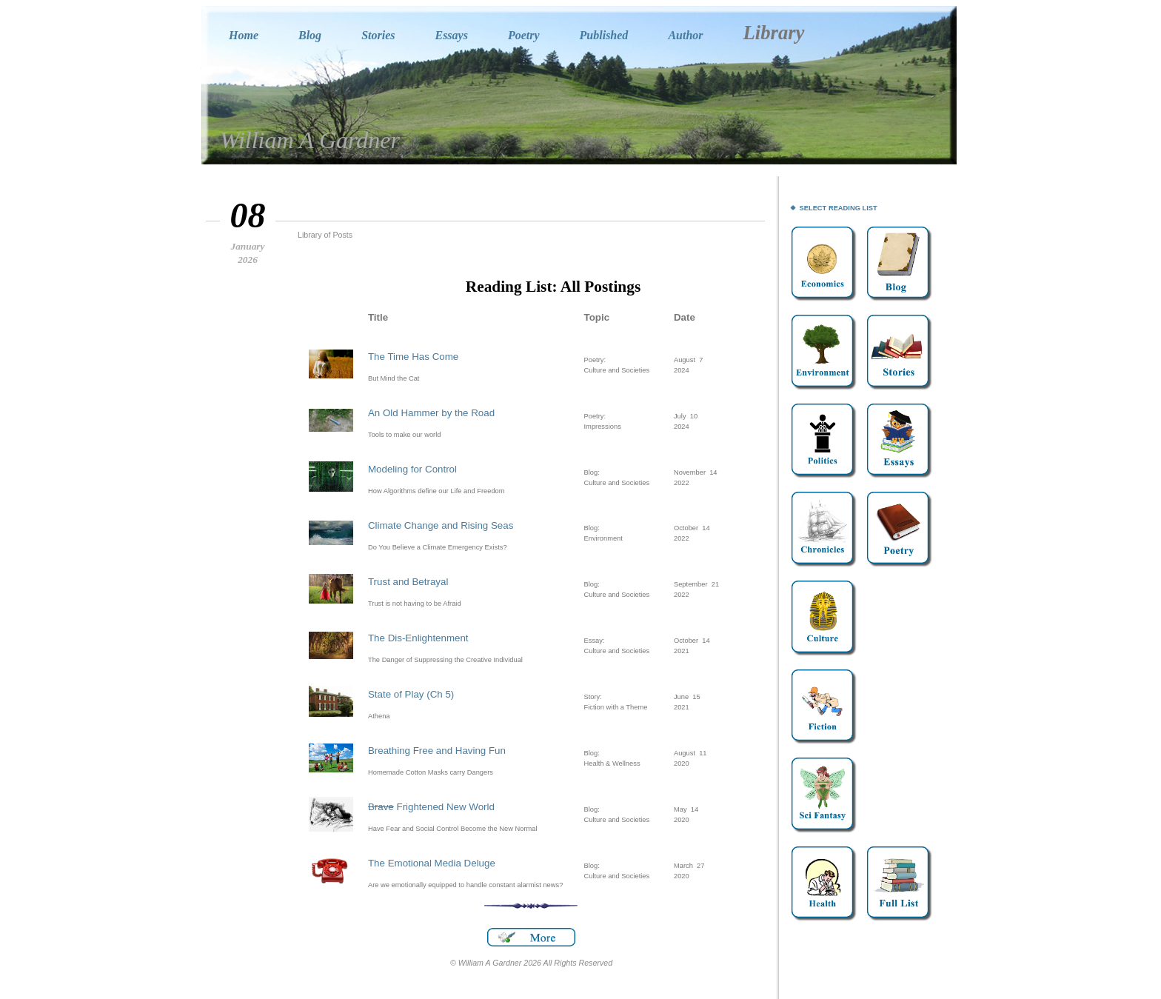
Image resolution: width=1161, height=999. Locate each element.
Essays (451, 35)
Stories (378, 35)
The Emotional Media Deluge (431, 863)
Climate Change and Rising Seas (440, 525)
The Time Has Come (413, 356)
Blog (309, 35)
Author (685, 35)
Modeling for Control (412, 469)
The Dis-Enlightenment (418, 638)
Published (604, 35)
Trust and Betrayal (408, 581)
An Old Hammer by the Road (431, 412)
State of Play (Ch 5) (411, 694)
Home (243, 35)
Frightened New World (431, 806)
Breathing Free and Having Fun (437, 750)
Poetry (524, 35)
